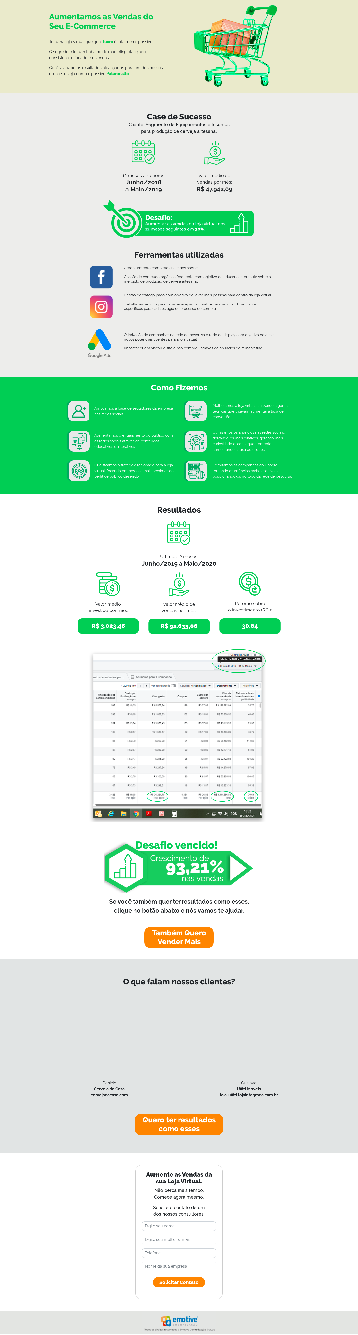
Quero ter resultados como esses (179, 1125)
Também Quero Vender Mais (179, 938)
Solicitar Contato (179, 1283)
